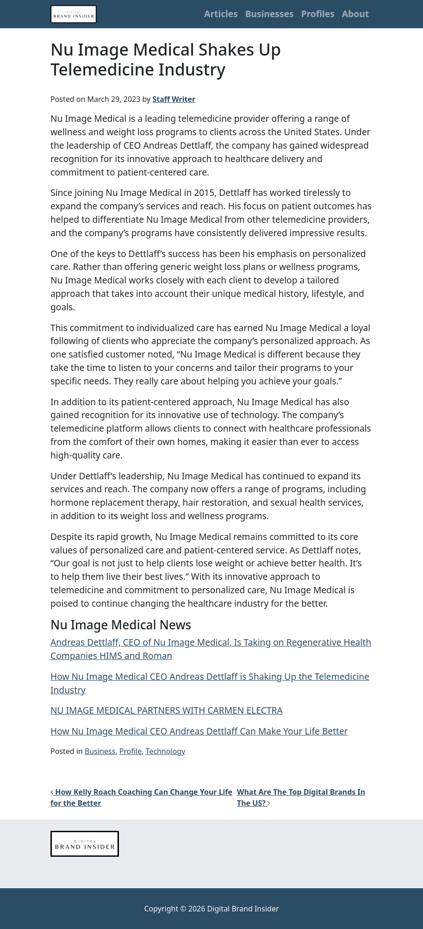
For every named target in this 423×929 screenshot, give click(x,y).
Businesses (269, 13)
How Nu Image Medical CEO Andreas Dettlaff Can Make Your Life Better (199, 731)
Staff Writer (173, 99)
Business (100, 751)
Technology (166, 751)
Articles (221, 13)
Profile (130, 751)
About (355, 13)
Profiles (318, 13)
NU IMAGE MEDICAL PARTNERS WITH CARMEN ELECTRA (166, 710)
